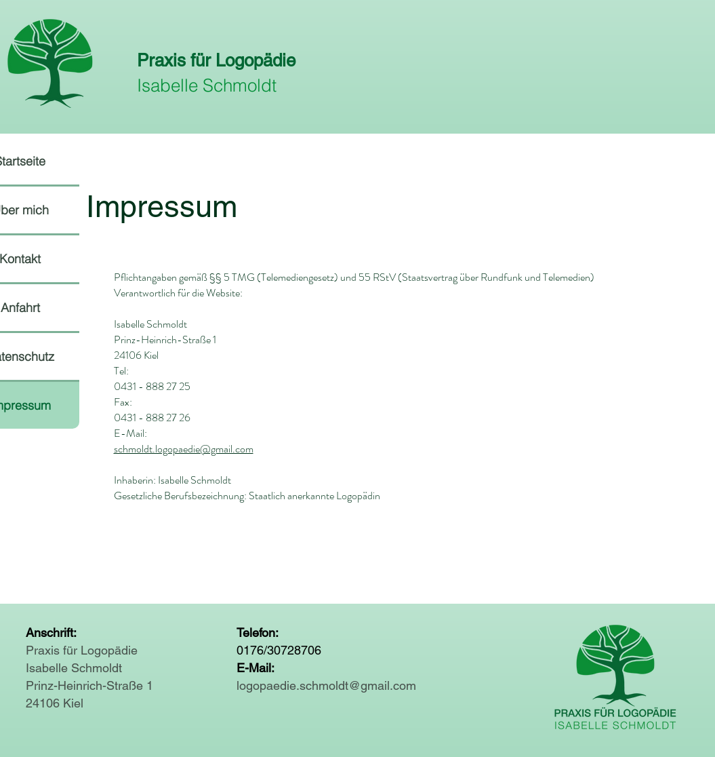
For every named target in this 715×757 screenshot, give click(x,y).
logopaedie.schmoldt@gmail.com (326, 685)
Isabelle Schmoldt (207, 85)
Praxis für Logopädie (216, 60)
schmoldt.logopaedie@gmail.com (183, 449)
